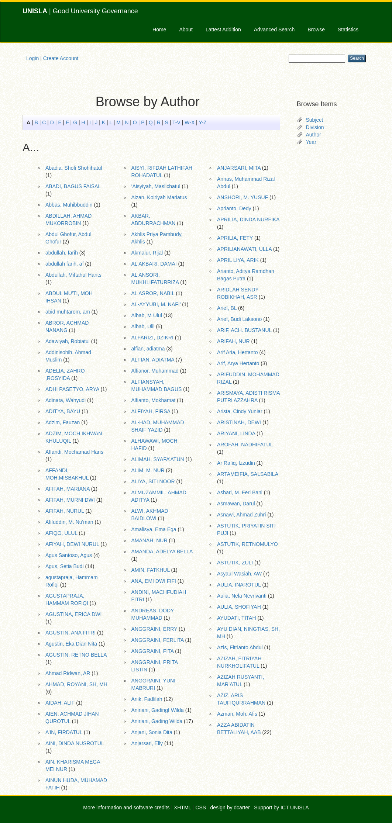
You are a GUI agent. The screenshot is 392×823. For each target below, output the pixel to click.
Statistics (348, 29)
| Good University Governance (80, 11)
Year (311, 142)
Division (315, 127)
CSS (200, 807)
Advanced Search (274, 29)
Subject (314, 120)
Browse (316, 29)
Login (32, 58)
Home (159, 29)
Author (313, 135)
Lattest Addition (223, 29)
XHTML (182, 807)
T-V (176, 122)
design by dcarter (230, 807)
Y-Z (202, 122)
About (186, 29)
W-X (190, 122)
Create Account (61, 58)
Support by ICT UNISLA (281, 807)
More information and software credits (126, 807)
